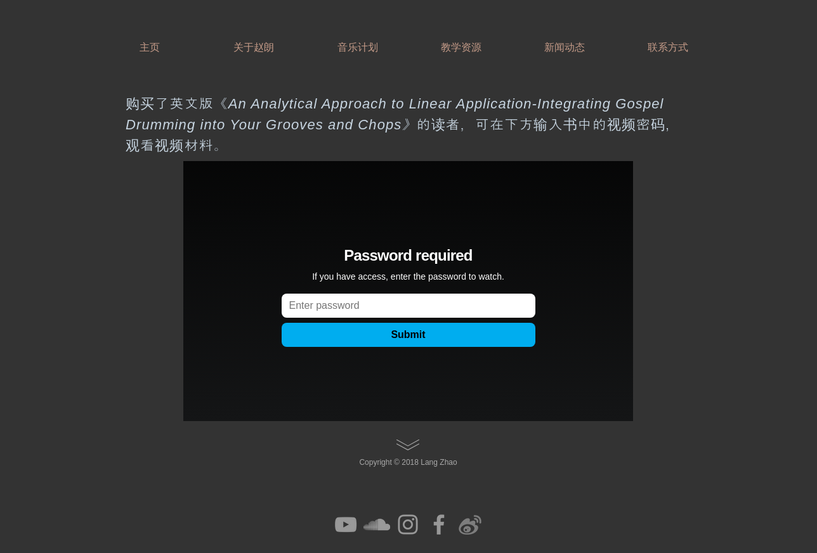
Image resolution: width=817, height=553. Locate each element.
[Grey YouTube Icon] (345, 524)
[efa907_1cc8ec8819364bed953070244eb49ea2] (470, 524)
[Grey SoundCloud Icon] (376, 524)
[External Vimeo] (408, 291)
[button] (254, 41)
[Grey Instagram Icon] (408, 524)
